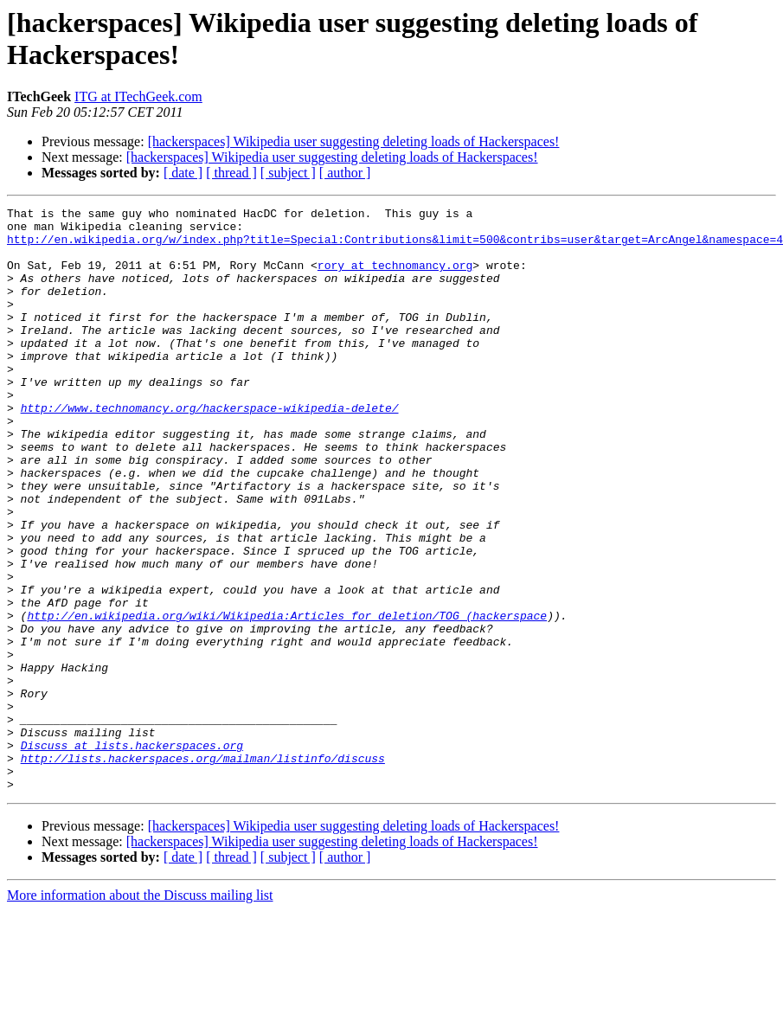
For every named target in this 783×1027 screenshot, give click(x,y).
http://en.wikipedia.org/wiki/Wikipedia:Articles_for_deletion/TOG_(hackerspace (287, 698)
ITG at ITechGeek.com (138, 96)
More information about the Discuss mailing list (140, 1012)
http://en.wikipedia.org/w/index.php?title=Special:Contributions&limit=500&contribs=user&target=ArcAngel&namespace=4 (395, 246)
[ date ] (183, 172)
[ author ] (345, 172)
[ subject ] (288, 172)
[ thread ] (231, 172)
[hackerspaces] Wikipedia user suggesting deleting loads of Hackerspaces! (354, 141)
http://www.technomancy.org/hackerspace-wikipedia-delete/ (210, 449)
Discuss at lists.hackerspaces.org (132, 854)
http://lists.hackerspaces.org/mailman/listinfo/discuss (203, 869)
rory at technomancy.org (395, 278)
